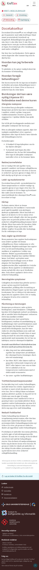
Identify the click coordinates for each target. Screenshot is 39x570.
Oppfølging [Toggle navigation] (23, 20)
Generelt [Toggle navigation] (8, 15)
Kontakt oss (6, 494)
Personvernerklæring (9, 498)
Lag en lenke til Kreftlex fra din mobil (18, 476)
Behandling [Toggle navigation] (8, 20)
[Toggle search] (27, 4)
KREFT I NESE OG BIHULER (14, 11)
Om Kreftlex (6, 491)
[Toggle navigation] (34, 4)
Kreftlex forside (7, 487)
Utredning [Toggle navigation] (21, 15)
